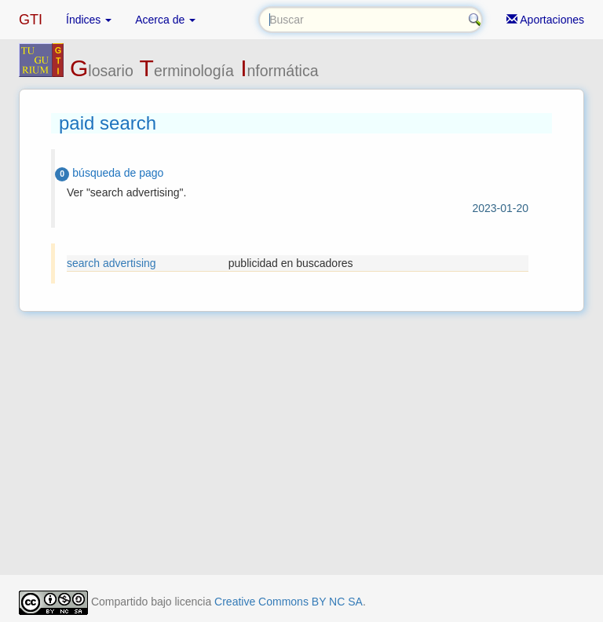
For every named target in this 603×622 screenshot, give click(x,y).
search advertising (111, 263)
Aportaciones (545, 19)
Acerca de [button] (165, 19)
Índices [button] (88, 19)
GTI (30, 19)
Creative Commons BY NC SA (288, 601)
